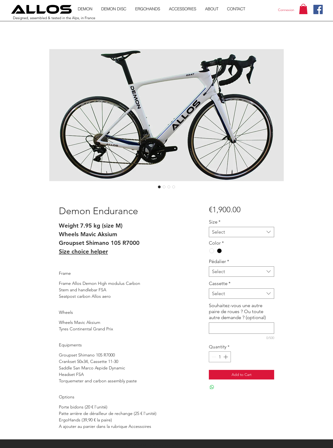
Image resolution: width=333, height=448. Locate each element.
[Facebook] (318, 9)
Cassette (220, 283)
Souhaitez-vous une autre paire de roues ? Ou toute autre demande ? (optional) (237, 311)
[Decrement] (213, 357)
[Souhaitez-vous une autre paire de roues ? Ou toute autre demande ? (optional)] (241, 328)
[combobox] (241, 232)
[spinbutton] (219, 357)
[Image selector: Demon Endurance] (159, 186)
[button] (303, 9)
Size (215, 222)
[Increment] (226, 357)
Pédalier (219, 261)
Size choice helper (83, 251)
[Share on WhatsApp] (212, 387)
